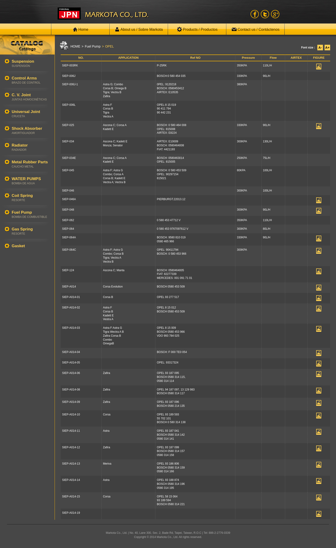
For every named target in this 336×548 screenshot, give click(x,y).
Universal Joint (31, 114)
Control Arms (31, 80)
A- (320, 47)
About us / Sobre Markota (139, 29)
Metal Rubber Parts (31, 164)
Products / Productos (197, 29)
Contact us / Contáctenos (255, 29)
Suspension (31, 63)
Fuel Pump (31, 214)
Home (80, 29)
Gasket (31, 246)
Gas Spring (31, 231)
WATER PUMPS (31, 181)
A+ (327, 47)
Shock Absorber (31, 130)
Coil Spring (31, 197)
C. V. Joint (31, 97)
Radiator (31, 147)
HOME (75, 46)
